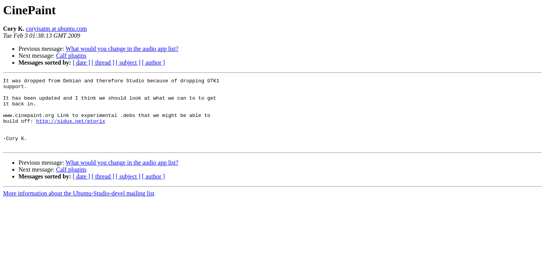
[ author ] (153, 62)
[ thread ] (103, 62)
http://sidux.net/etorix (70, 130)
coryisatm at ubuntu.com (56, 28)
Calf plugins (71, 55)
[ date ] (81, 62)
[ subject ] (128, 62)
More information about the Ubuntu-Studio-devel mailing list (78, 207)
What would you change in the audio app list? (121, 48)
